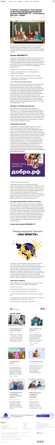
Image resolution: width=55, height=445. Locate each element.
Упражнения (25, 423)
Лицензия (38, 422)
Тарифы (24, 425)
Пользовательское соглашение (42, 425)
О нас (24, 422)
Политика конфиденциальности (42, 423)
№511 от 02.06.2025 (13, 437)
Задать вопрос (43, 415)
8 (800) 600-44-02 (5, 425)
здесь (38, 101)
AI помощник (25, 428)
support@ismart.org (18, 439)
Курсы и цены (39, 428)
